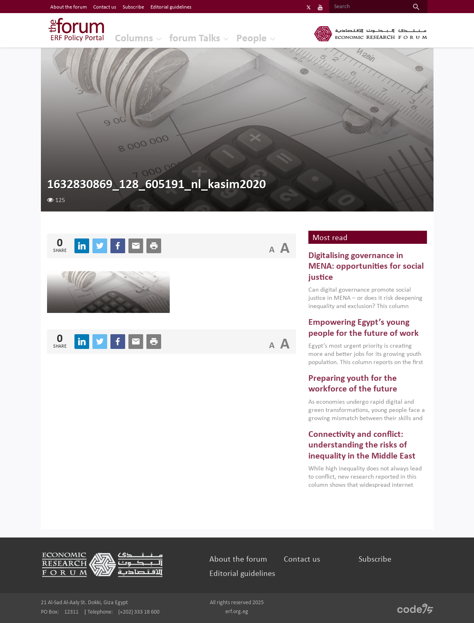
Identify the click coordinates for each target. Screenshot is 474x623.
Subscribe (375, 560)
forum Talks (194, 38)
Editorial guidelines (242, 574)
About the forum (238, 560)
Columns (134, 38)
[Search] (367, 7)
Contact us (302, 560)
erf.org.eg (236, 612)
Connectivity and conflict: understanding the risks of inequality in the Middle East (362, 445)
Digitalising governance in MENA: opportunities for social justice (366, 266)
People (251, 38)
